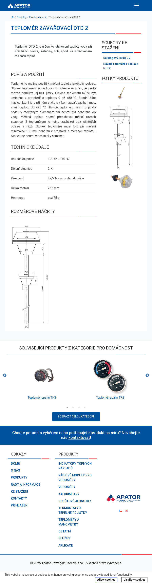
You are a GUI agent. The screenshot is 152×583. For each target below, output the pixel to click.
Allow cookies (106, 579)
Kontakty (19, 498)
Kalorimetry (68, 494)
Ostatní (64, 531)
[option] (42, 380)
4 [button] (85, 408)
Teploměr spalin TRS (110, 397)
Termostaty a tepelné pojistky (72, 510)
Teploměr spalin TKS (42, 397)
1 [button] (67, 408)
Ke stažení (19, 491)
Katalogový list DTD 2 (116, 57)
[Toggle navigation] (136, 6)
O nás (15, 470)
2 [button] (73, 408)
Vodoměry (66, 487)
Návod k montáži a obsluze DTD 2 (120, 66)
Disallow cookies (134, 579)
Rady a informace (25, 484)
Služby (64, 538)
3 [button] (79, 408)
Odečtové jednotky (74, 501)
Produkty (19, 477)
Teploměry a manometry (68, 522)
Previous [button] (5, 375)
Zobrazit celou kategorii (76, 416)
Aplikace (65, 545)
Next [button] (147, 375)
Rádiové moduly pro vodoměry (75, 477)
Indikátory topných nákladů (75, 466)
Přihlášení (19, 505)
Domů (15, 463)
